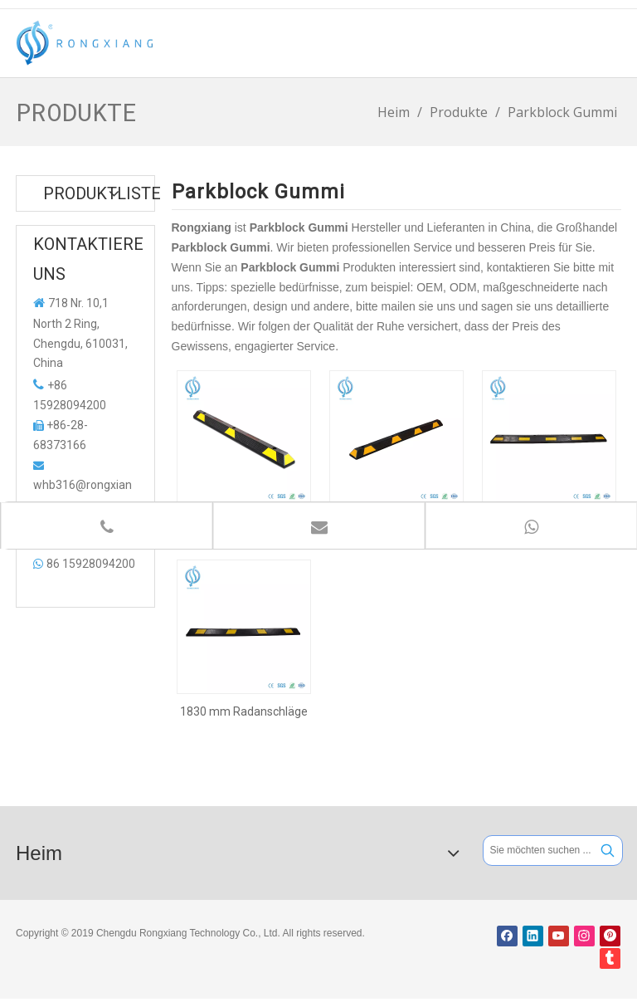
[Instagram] (584, 936)
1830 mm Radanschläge (244, 711)
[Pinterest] (610, 936)
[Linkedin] (533, 936)
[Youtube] (558, 936)
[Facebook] (507, 936)
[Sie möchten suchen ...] (539, 850)
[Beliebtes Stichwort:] (607, 850)
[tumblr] (610, 958)
